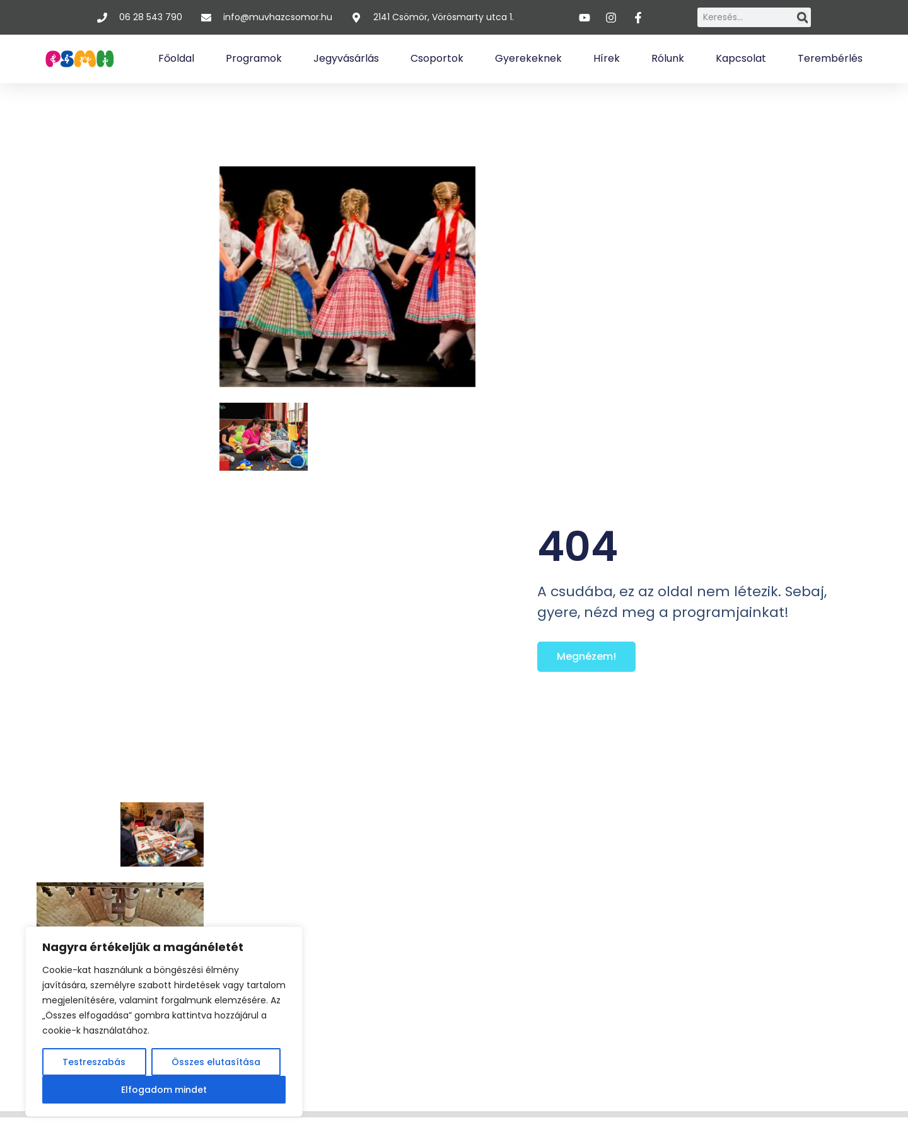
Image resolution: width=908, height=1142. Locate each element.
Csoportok (436, 58)
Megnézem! (586, 656)
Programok (254, 58)
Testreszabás (93, 1062)
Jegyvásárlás (346, 58)
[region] (164, 1021)
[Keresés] (802, 17)
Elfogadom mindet (164, 1089)
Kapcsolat (741, 58)
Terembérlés (830, 58)
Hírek (606, 58)
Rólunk (667, 58)
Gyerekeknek (528, 58)
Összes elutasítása (216, 1062)
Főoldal (176, 58)
